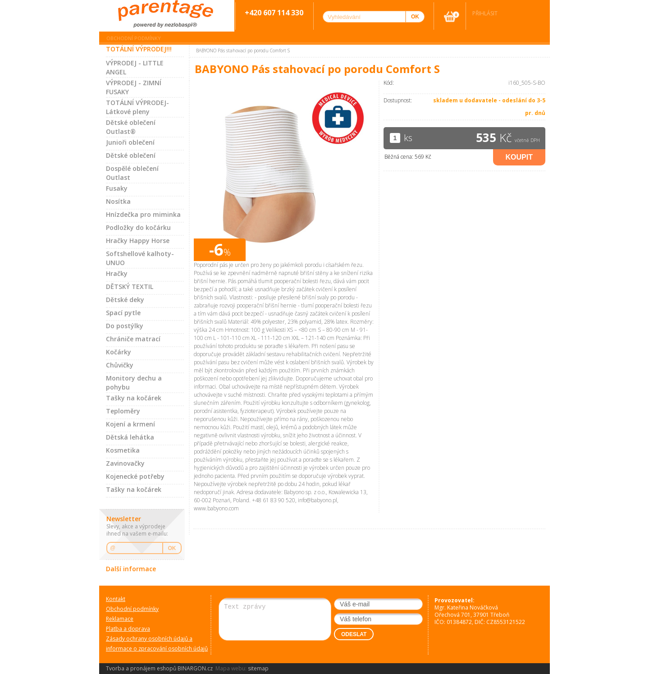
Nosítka (118, 201)
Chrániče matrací (133, 339)
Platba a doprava (128, 629)
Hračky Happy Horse (137, 240)
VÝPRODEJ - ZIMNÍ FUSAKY (133, 87)
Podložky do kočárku (138, 227)
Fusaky (117, 188)
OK (172, 548)
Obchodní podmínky (133, 38)
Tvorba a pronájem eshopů (141, 668)
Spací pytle (123, 312)
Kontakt (115, 599)
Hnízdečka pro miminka (143, 214)
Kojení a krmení (130, 424)
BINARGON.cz (195, 668)
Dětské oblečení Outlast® (130, 127)
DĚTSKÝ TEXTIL (129, 286)
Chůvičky (119, 365)
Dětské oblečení (130, 155)
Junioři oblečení (130, 142)
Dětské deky (125, 299)
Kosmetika (123, 450)
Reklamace (119, 619)
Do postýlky (124, 325)
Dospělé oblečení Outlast (132, 173)
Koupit (519, 157)
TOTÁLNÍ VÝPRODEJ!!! (139, 49)
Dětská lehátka (130, 437)
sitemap (258, 668)
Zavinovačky (125, 463)
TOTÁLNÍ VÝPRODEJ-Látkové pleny (137, 107)
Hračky (117, 273)
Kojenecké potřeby (135, 476)
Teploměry (123, 411)
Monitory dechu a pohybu (134, 382)
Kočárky (118, 352)
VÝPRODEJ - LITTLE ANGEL (135, 67)
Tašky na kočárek (133, 398)
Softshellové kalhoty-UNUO (140, 258)
